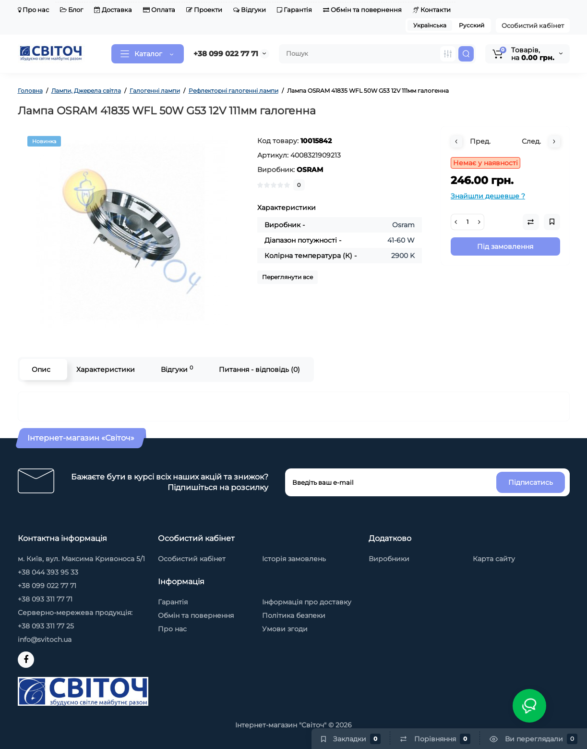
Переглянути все (287, 277)
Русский (471, 25)
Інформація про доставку (306, 602)
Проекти (204, 9)
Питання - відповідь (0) (259, 369)
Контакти (432, 9)
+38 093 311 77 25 (46, 626)
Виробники (389, 558)
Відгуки (249, 9)
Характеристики (105, 369)
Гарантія (294, 9)
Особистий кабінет (533, 25)
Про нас (33, 9)
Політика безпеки (293, 615)
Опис (41, 369)
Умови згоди (285, 629)
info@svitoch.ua (45, 639)
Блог (71, 9)
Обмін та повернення (362, 9)
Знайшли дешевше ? (488, 196)
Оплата (159, 9)
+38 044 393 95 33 (48, 572)
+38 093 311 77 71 (45, 599)
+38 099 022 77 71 (225, 53)
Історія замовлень (294, 558)
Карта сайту (494, 558)
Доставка (113, 9)
